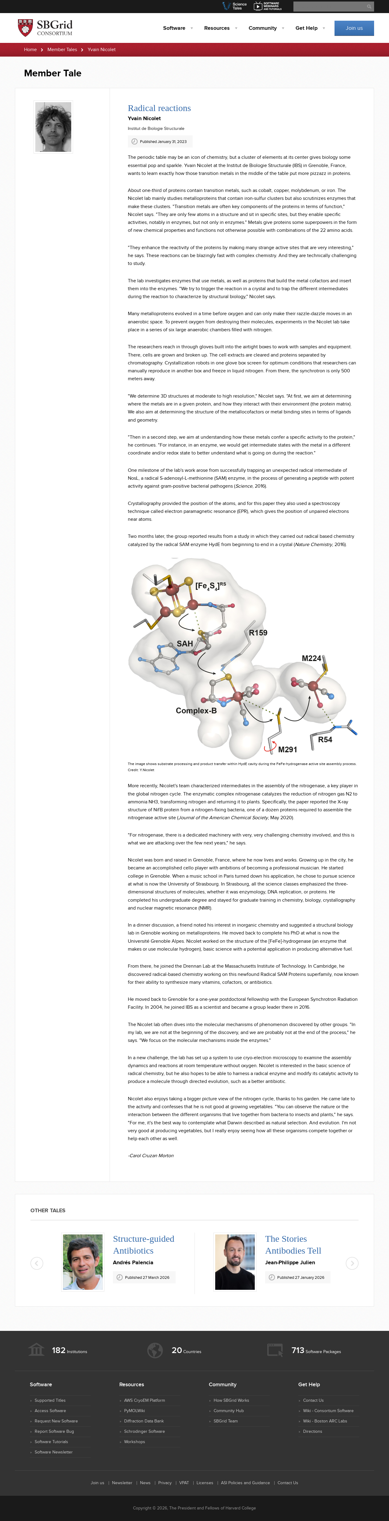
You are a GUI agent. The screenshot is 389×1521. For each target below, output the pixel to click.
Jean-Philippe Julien (290, 1262)
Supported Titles (50, 1400)
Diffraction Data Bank (144, 1421)
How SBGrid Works (231, 1400)
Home (30, 50)
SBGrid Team (226, 1421)
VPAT (184, 1483)
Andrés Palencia (133, 1262)
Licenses (205, 1483)
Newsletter (122, 1483)
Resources (217, 28)
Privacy (165, 1483)
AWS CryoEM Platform (144, 1400)
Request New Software (56, 1421)
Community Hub (229, 1410)
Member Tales (62, 50)
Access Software (50, 1410)
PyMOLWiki (134, 1410)
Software (174, 28)
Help (306, 28)
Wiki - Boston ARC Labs (325, 1421)
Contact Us (313, 1400)
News (145, 1483)
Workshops (134, 1441)
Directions (312, 1431)
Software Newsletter (54, 1452)
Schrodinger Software (144, 1431)
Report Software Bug (54, 1431)
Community (263, 28)
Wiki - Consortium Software (328, 1410)
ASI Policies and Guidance (245, 1483)
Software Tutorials (51, 1441)
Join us (354, 28)
